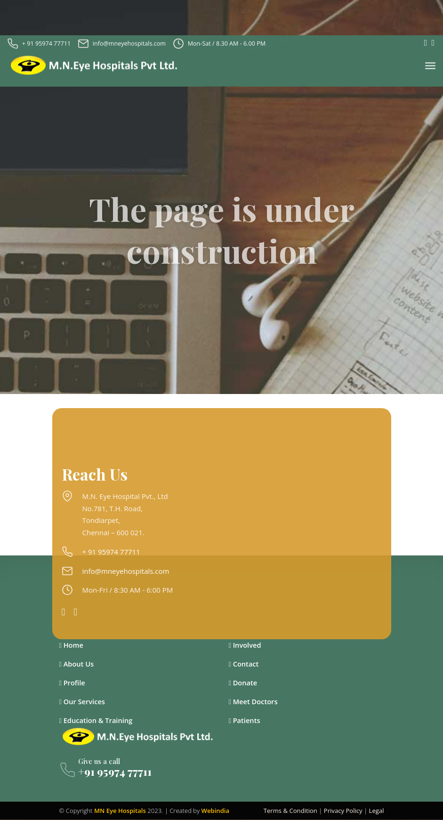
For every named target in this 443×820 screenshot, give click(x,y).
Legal (376, 811)
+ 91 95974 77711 (46, 41)
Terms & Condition (290, 811)
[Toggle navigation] (430, 63)
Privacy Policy (343, 811)
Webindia (215, 811)
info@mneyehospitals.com (129, 41)
